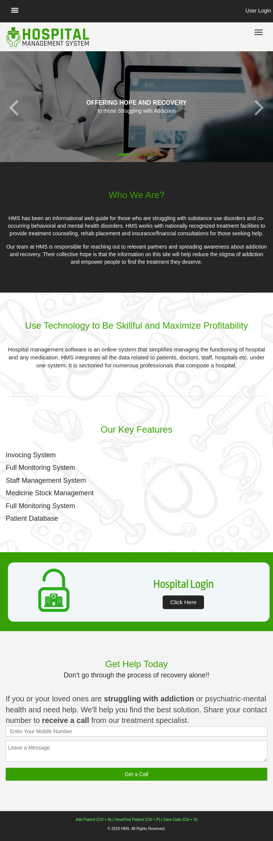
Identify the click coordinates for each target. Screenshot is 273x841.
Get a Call (136, 774)
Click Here (183, 602)
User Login (258, 11)
